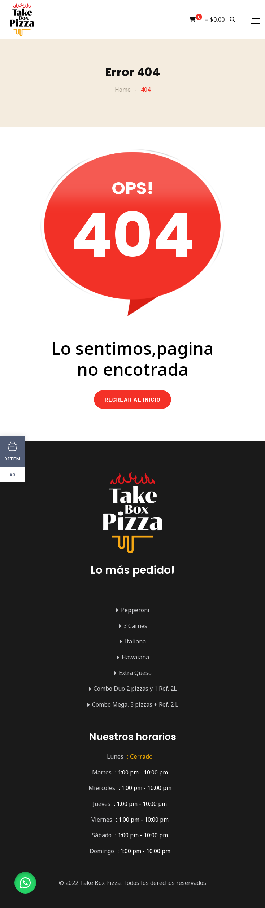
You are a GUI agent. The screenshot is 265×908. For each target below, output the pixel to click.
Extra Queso (135, 673)
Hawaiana (135, 657)
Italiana (135, 641)
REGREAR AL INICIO (133, 399)
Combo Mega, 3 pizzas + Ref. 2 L (135, 704)
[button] (25, 883)
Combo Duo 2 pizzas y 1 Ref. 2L (135, 689)
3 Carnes (135, 626)
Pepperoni (135, 610)
